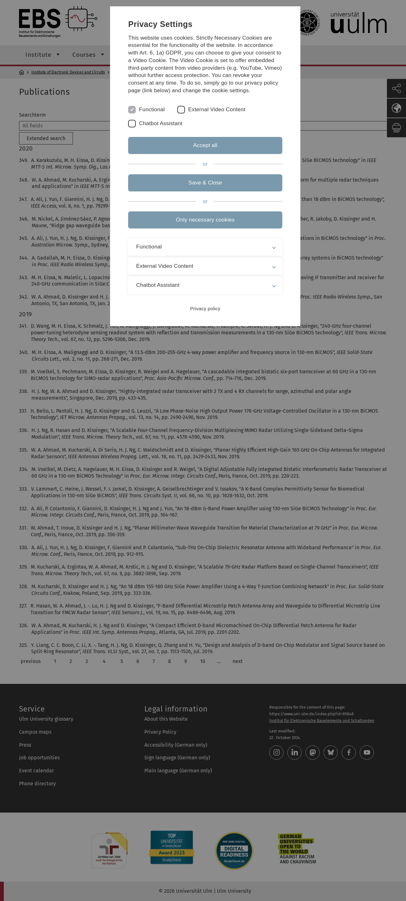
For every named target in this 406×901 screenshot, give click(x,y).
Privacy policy (203, 316)
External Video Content (220, 117)
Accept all (203, 153)
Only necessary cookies (203, 227)
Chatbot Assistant (164, 131)
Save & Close (203, 190)
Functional (155, 117)
